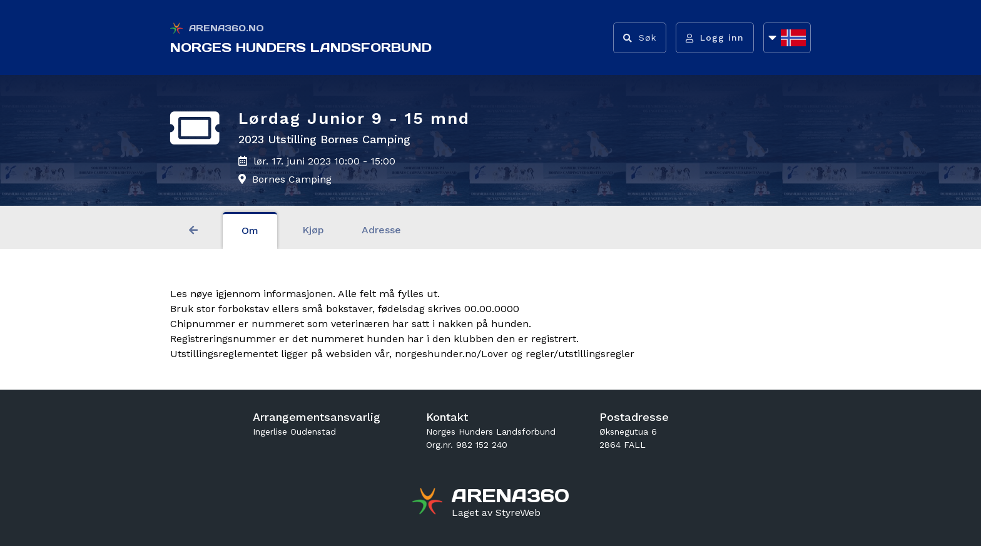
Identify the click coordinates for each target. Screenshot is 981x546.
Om (249, 230)
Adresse (381, 230)
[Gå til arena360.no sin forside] (428, 503)
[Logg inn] (714, 38)
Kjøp (313, 230)
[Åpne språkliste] (787, 38)
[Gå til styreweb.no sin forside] (496, 513)
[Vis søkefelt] (640, 38)
